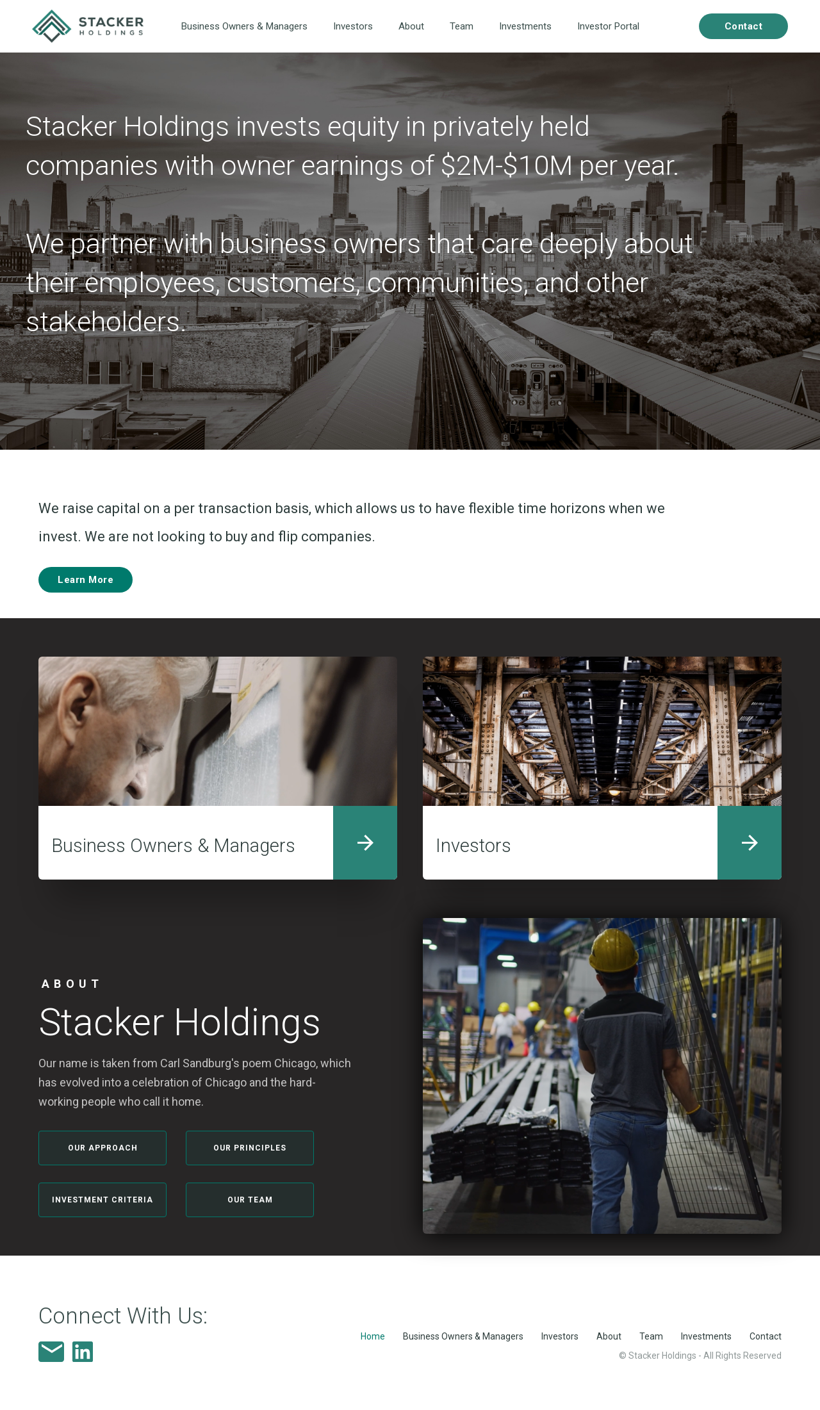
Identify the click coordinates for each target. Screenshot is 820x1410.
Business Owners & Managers (244, 26)
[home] (88, 26)
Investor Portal (608, 26)
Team (461, 26)
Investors (353, 26)
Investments (525, 26)
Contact (766, 1336)
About (411, 26)
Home (373, 1336)
